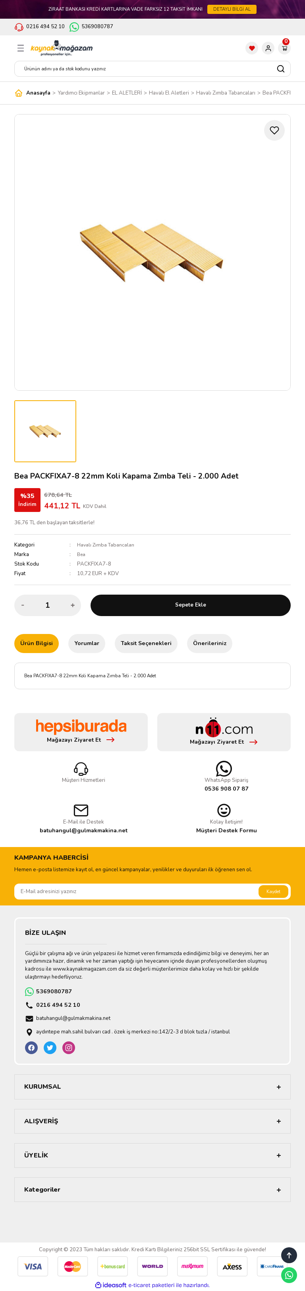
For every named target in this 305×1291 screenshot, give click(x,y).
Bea (82, 554)
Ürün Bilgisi (36, 643)
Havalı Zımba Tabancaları (106, 545)
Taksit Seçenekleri (146, 643)
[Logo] (62, 48)
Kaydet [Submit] (273, 891)
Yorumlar (86, 643)
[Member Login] (268, 48)
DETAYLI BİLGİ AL (232, 9)
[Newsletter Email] (152, 891)
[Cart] (284, 48)
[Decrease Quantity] (23, 605)
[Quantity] (48, 605)
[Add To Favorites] (274, 130)
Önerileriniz (209, 643)
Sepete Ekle (191, 605)
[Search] (152, 69)
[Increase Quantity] (73, 605)
